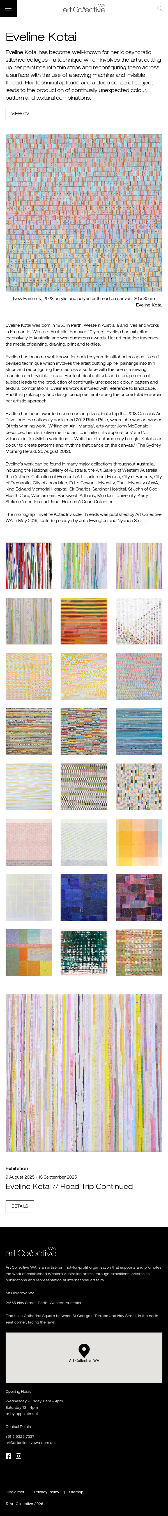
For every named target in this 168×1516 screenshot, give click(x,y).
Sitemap (76, 1492)
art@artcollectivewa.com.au (30, 1443)
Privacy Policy (46, 1492)
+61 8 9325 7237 (20, 1437)
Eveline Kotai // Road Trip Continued (69, 1187)
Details (19, 1206)
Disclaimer (15, 1492)
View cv (20, 114)
